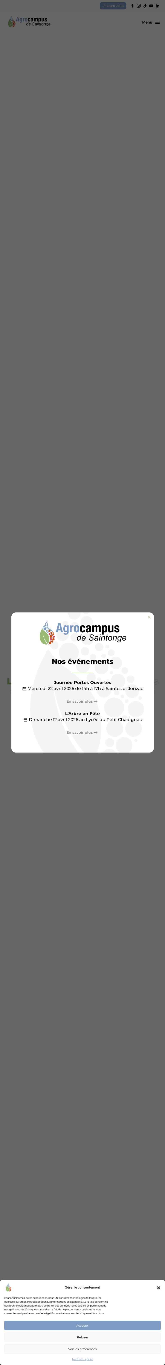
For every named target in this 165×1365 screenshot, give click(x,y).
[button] (158, 1287)
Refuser (82, 1337)
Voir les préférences (82, 1349)
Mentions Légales (82, 1359)
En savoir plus (79, 701)
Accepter (82, 1325)
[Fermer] (149, 617)
